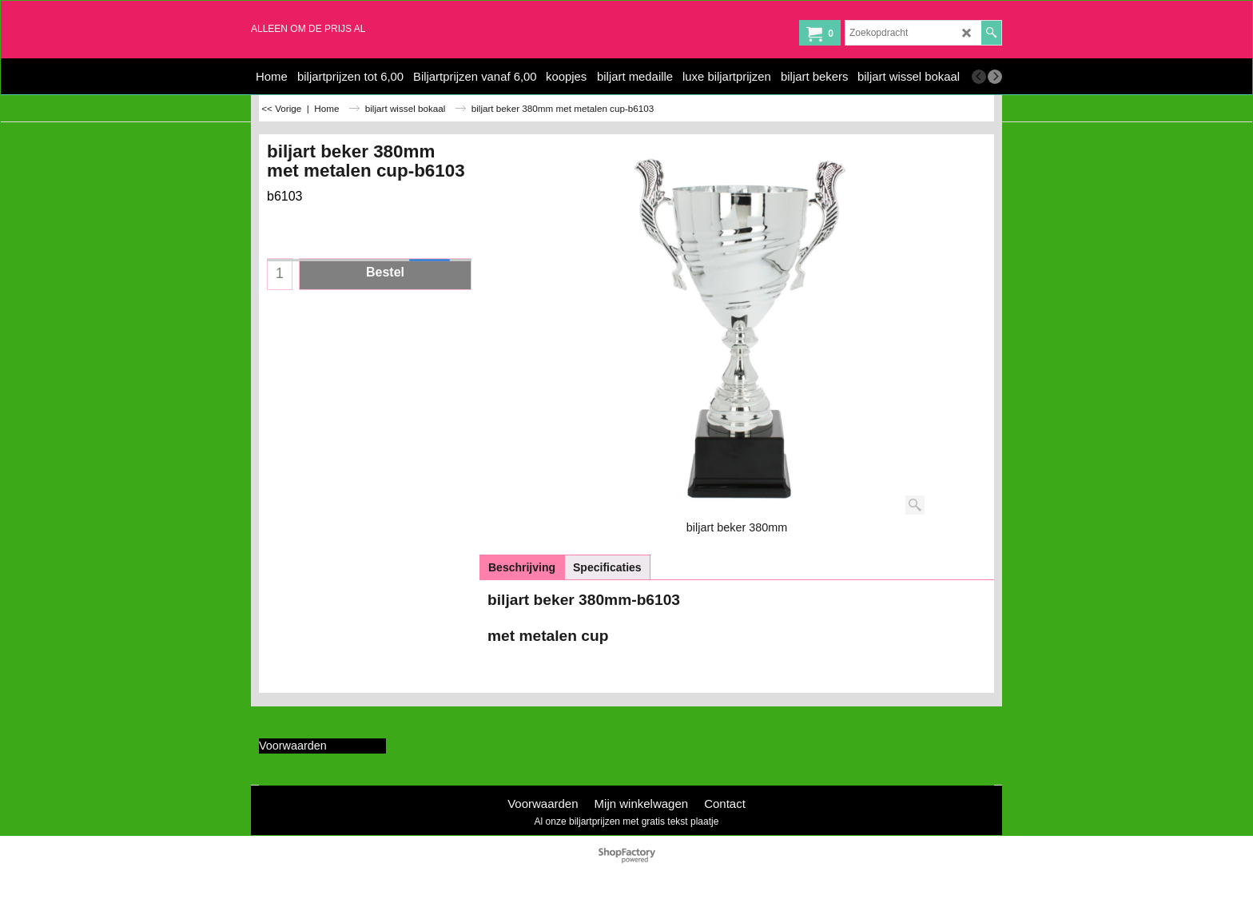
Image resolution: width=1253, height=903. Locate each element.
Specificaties (607, 567)
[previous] (979, 77)
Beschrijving (521, 567)
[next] (995, 77)
